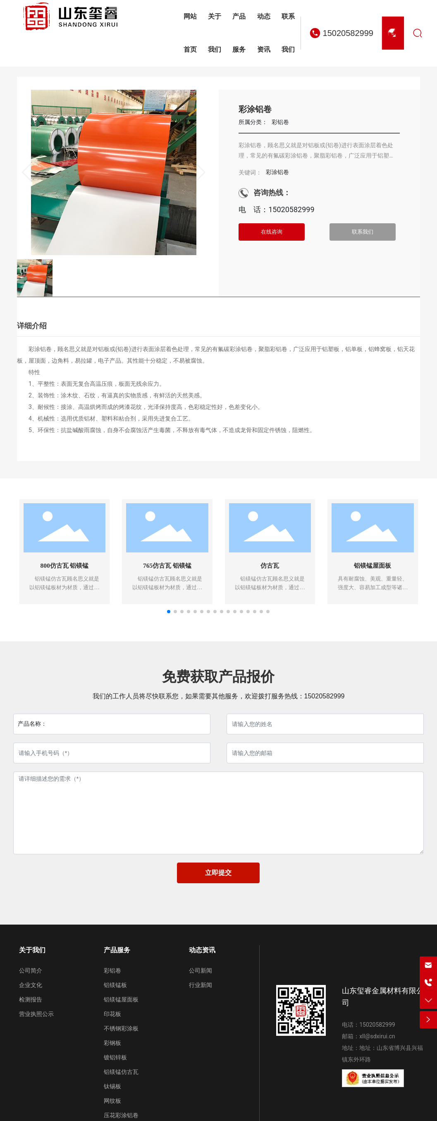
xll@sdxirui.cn (377, 1037)
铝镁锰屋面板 (372, 565)
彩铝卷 (280, 122)
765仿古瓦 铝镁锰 (167, 565)
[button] (168, 612)
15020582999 (348, 33)
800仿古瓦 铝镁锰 (64, 565)
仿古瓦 (270, 565)
